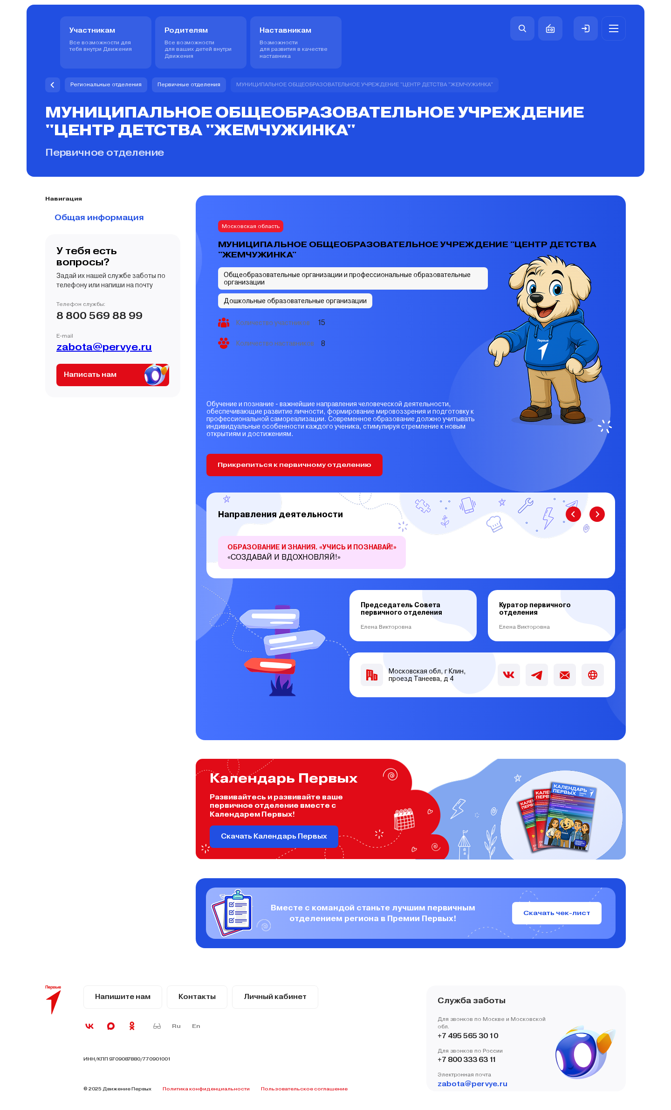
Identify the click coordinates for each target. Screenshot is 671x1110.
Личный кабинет (275, 997)
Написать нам (90, 375)
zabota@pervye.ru (104, 347)
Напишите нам (123, 997)
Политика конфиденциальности (206, 1088)
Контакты (197, 997)
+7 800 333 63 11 (467, 1060)
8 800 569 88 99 (99, 315)
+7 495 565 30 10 (468, 1036)
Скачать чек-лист (556, 913)
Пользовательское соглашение (304, 1088)
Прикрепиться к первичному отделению (295, 465)
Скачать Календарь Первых (274, 836)
